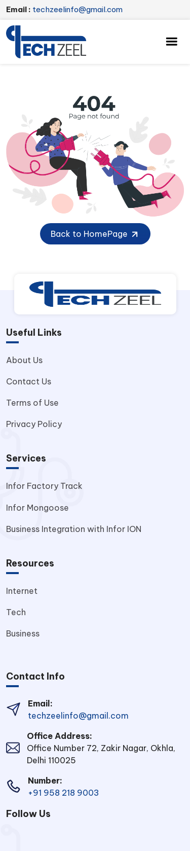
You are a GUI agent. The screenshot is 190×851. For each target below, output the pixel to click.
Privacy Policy (34, 424)
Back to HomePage (95, 234)
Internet (21, 591)
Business (23, 633)
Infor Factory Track (44, 486)
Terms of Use (32, 403)
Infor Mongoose (37, 508)
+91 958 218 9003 (63, 793)
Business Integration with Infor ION (73, 529)
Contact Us (28, 381)
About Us (24, 360)
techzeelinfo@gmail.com (64, 9)
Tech (16, 612)
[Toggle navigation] (171, 41)
